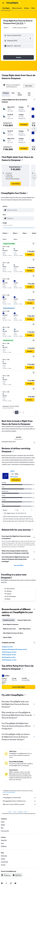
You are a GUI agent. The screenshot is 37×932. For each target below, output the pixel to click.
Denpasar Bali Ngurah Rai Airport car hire (14, 649)
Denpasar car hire (7, 646)
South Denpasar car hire (9, 652)
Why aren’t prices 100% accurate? (19, 804)
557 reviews (14, 476)
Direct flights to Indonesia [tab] (10, 624)
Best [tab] (13, 93)
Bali (26, 811)
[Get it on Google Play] (6, 875)
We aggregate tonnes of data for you (19, 801)
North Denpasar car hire (9, 660)
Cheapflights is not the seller (19, 798)
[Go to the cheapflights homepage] (13, 3)
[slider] (35, 228)
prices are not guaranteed (9, 792)
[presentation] (25, 23)
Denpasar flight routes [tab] (24, 620)
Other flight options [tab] (25, 628)
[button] (3, 3)
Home (9, 811)
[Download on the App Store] (17, 875)
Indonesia (20, 811)
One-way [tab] (29, 94)
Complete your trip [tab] (8, 620)
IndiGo (12, 471)
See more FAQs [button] (18, 565)
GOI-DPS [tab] (18, 437)
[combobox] (7, 27)
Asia (15, 811)
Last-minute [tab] (20, 94)
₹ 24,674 (19, 23)
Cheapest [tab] (6, 93)
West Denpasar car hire (9, 654)
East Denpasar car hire (8, 657)
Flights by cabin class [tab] (9, 628)
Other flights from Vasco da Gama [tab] (13, 633)
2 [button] (20, 412)
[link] (15, 184)
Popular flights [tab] (7, 637)
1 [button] (16, 412)
